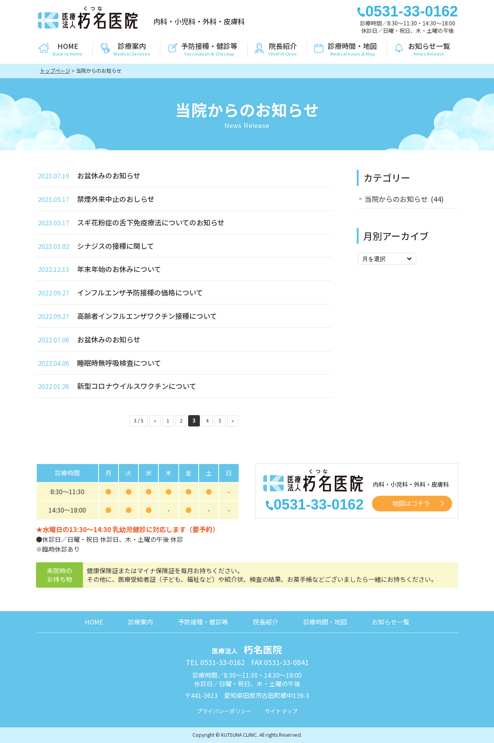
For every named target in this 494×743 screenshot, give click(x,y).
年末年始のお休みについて (119, 269)
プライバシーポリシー (224, 711)
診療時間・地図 (325, 621)
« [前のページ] (155, 420)
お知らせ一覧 (391, 621)
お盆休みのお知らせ (108, 175)
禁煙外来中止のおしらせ (115, 199)
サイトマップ (281, 711)
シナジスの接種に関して (115, 246)
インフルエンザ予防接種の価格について (140, 292)
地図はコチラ (411, 503)
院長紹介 (265, 621)
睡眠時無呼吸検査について (119, 363)
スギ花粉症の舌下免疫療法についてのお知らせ (151, 222)
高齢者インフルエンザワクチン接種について (147, 316)
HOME (94, 621)
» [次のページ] (233, 420)
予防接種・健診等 (203, 621)
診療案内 (140, 621)
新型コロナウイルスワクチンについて (136, 386)
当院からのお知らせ (396, 199)
